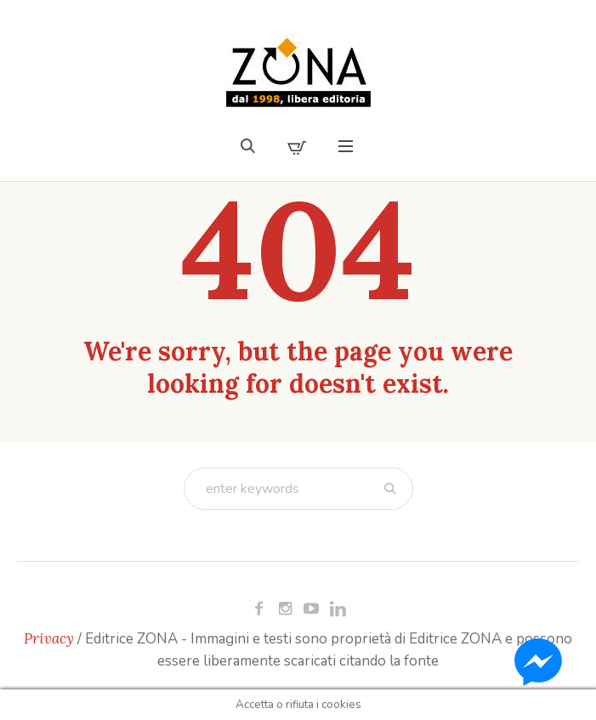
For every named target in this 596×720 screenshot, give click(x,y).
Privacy (49, 638)
